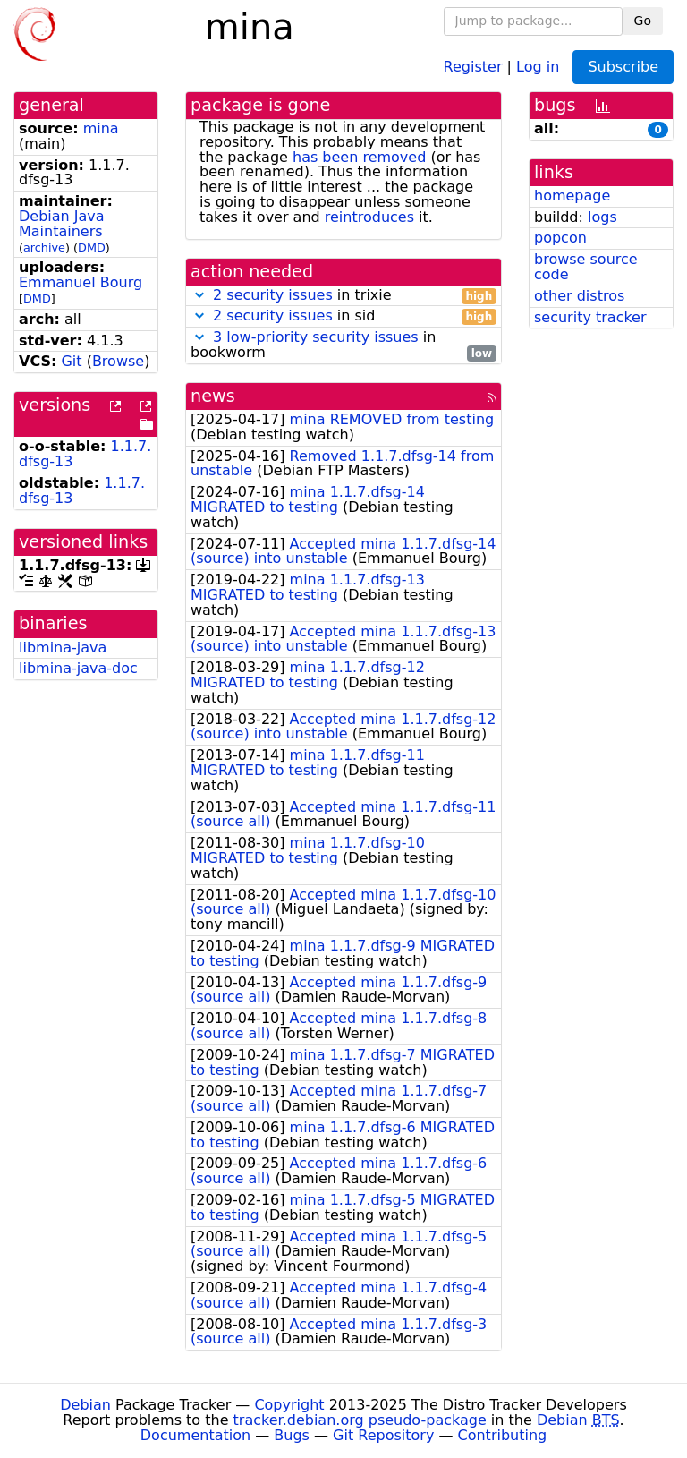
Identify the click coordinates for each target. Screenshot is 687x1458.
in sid (343, 316)
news (213, 396)
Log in (537, 65)
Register (473, 65)
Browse (118, 361)
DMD (92, 247)
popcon (560, 237)
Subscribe (623, 66)
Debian (85, 1404)
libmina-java (62, 647)
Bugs (292, 1435)
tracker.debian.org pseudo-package (360, 1419)
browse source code (586, 267)
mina (101, 128)
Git (71, 361)
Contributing (502, 1435)
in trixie (343, 295)
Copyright (289, 1404)
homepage (572, 195)
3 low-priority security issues (316, 336)
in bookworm (343, 345)
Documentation (195, 1435)
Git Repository (383, 1435)
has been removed (359, 157)
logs (602, 217)
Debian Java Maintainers (62, 224)
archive (44, 247)
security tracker (590, 317)
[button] (199, 294)
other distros (579, 295)
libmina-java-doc (78, 668)
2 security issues (273, 294)
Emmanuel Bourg (80, 282)
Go (642, 20)
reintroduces (369, 217)
